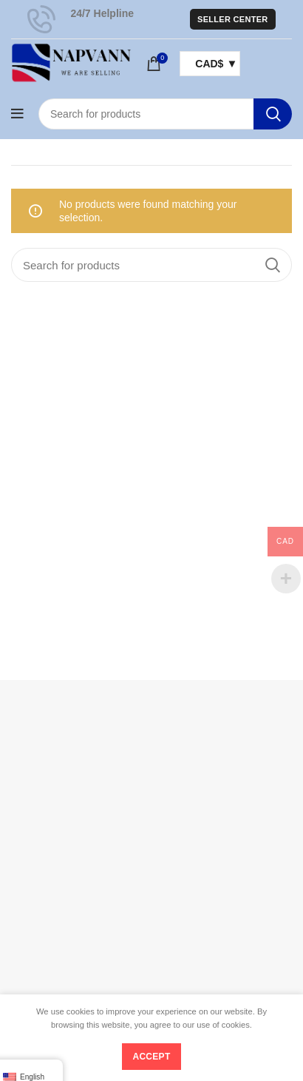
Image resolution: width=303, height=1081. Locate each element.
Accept (151, 1056)
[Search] (165, 113)
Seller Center (232, 19)
